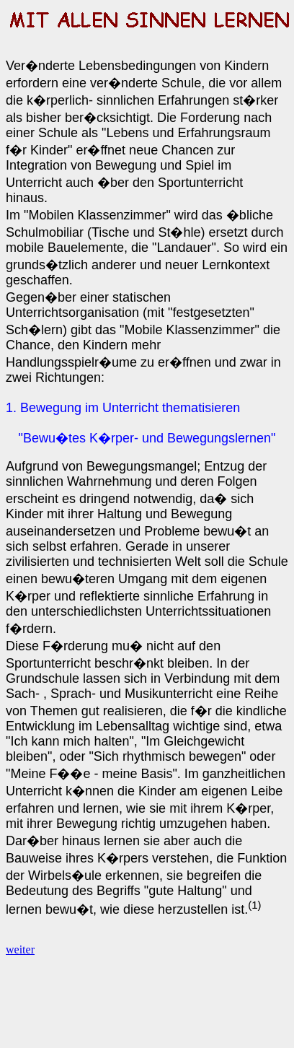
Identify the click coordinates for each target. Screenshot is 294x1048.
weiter (20, 949)
